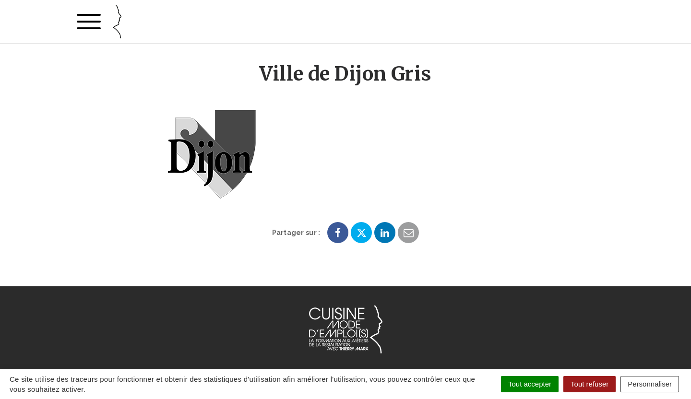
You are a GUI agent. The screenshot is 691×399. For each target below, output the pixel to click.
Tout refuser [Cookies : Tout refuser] (589, 384)
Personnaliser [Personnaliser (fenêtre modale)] (650, 384)
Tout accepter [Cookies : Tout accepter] (529, 384)
